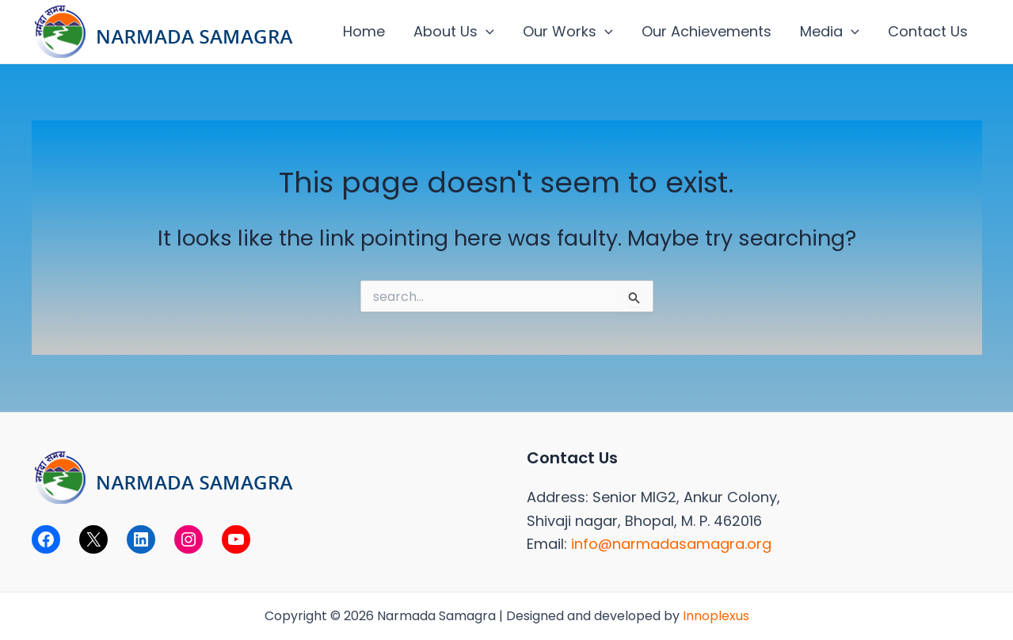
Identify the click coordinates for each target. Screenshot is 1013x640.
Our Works (568, 31)
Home (364, 31)
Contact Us (928, 31)
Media (829, 31)
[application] (486, 31)
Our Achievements (706, 31)
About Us (453, 31)
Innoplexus (716, 616)
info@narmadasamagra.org (671, 544)
